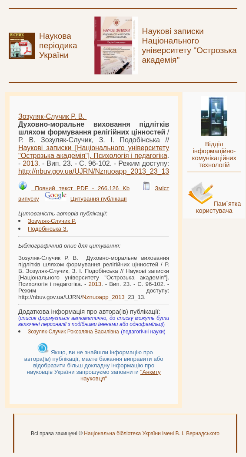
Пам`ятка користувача (218, 207)
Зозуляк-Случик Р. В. (52, 116)
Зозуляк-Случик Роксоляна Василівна (73, 332)
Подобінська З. (48, 228)
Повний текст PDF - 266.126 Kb (80, 188)
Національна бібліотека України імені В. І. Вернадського (151, 433)
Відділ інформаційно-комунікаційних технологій (214, 154)
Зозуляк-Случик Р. (52, 221)
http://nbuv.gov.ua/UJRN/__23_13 (93, 171)
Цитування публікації (98, 198)
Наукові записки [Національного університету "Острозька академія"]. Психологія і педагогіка (93, 151)
